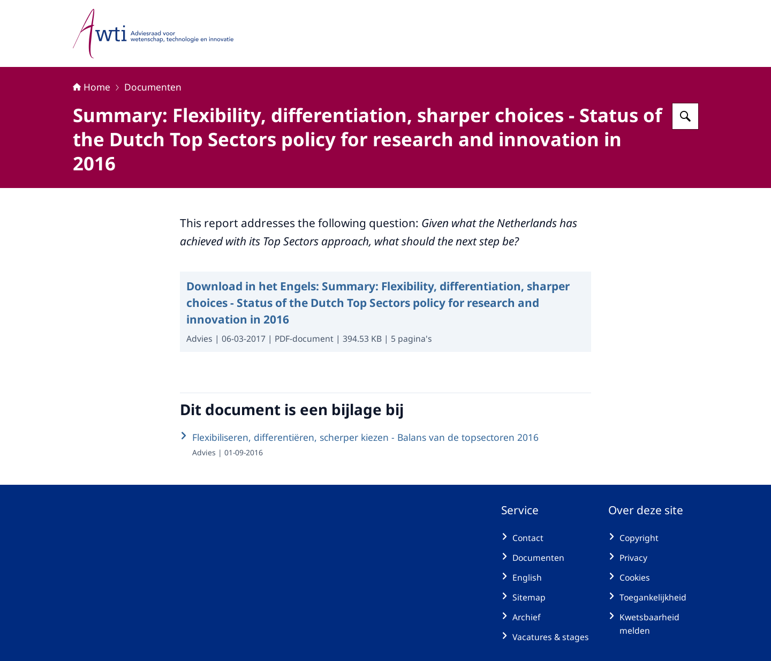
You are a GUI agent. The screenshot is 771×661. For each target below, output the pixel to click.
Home (91, 86)
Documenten (153, 86)
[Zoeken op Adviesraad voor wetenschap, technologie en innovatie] (685, 116)
